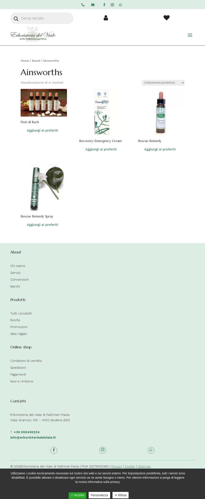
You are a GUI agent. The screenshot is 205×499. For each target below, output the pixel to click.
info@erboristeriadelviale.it (33, 437)
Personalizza (99, 495)
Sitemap (144, 466)
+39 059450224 (27, 432)
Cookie (130, 466)
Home (25, 60)
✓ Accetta (77, 495)
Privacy (116, 466)
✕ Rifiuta (121, 495)
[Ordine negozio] (163, 83)
